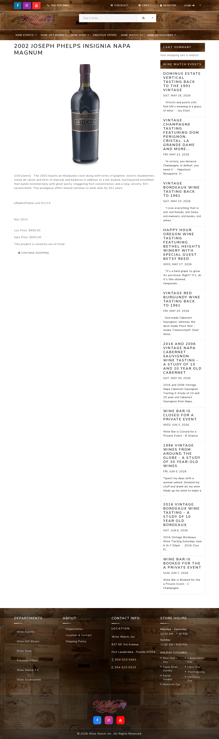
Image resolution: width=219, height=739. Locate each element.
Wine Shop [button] (79, 35)
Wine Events (25, 632)
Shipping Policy (76, 641)
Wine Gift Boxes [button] (53, 35)
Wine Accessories (29, 680)
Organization (74, 629)
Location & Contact (79, 635)
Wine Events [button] (25, 35)
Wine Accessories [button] (160, 35)
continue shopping (33, 253)
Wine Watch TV (132, 35)
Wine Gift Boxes (28, 641)
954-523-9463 (58, 5)
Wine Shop (24, 651)
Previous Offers (105, 35)
